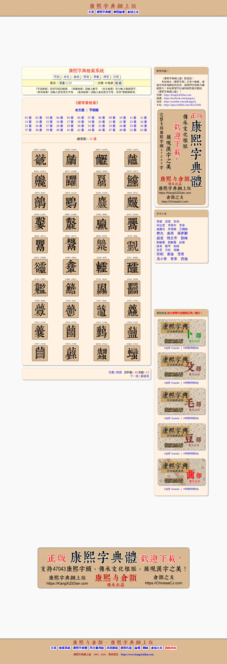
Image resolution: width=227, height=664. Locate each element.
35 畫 (133, 125)
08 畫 (101, 117)
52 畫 (133, 130)
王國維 (183, 229)
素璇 (170, 254)
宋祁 (176, 221)
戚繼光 (161, 229)
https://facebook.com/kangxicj (179, 98)
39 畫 (49, 130)
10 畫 (122, 117)
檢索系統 (64, 648)
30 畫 (80, 125)
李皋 (182, 225)
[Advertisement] (113, 41)
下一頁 (134, 376)
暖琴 (168, 246)
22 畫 (122, 121)
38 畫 (38, 130)
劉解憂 (161, 242)
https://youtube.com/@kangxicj (180, 101)
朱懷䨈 (172, 229)
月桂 (168, 249)
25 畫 (28, 125)
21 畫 (112, 121)
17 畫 (70, 121)
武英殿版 (112, 648)
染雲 (159, 249)
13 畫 (28, 121)
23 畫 (133, 121)
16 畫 (59, 121)
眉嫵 (176, 249)
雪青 (180, 254)
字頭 (56, 76)
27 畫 (49, 125)
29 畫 (70, 125)
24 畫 (143, 121)
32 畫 (101, 125)
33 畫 (112, 125)
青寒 (173, 259)
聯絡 (145, 648)
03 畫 (49, 117)
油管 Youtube (172, 348)
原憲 (168, 221)
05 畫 (70, 117)
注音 (116, 76)
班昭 (160, 254)
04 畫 (59, 117)
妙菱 (182, 242)
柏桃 (176, 246)
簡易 (119, 372)
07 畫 (91, 117)
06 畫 (80, 117)
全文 (66, 76)
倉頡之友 (133, 12)
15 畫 (49, 121)
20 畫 (101, 121)
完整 (111, 372)
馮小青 (162, 259)
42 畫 (80, 130)
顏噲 (184, 238)
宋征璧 (161, 225)
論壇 (137, 648)
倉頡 (76, 76)
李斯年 (172, 225)
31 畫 (91, 125)
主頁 (91, 12)
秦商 (170, 233)
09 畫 (112, 117)
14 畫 (38, 121)
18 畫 (80, 121)
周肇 (159, 221)
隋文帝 (172, 238)
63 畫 (143, 130)
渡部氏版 (126, 648)
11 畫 (133, 117)
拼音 (106, 76)
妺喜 (159, 246)
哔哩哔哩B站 (192, 348)
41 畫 (70, 130)
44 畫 (91, 130)
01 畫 (28, 117)
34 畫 (122, 125)
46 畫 (101, 130)
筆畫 (96, 76)
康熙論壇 (119, 12)
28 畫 (59, 125)
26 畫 (38, 125)
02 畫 (38, 117)
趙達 (160, 238)
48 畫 (122, 130)
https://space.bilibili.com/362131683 (182, 105)
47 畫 (112, 130)
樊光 (160, 233)
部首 (86, 76)
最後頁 (145, 376)
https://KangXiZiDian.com (177, 95)
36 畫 (143, 125)
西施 (184, 259)
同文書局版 (97, 648)
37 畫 (28, 130)
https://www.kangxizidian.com (137, 654)
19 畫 (91, 121)
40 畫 (59, 130)
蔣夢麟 (182, 233)
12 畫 (143, 117)
